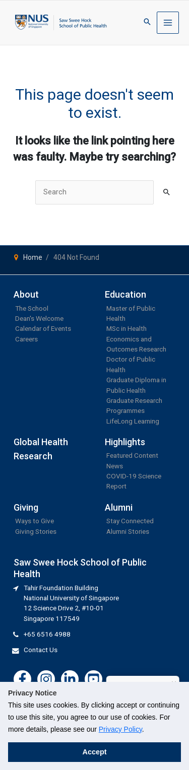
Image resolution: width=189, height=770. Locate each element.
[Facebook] (22, 679)
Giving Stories (35, 531)
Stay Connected (130, 521)
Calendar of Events (43, 328)
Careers (26, 339)
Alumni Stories (127, 531)
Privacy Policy (120, 729)
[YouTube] (93, 679)
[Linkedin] (70, 679)
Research (33, 456)
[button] (147, 22)
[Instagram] (46, 679)
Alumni (119, 507)
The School (31, 308)
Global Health (41, 442)
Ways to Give (34, 521)
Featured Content (132, 455)
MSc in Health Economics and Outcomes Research (136, 338)
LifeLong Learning (132, 421)
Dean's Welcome (39, 318)
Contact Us (40, 650)
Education (125, 294)
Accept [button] (95, 752)
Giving (26, 507)
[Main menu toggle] (168, 23)
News (114, 466)
